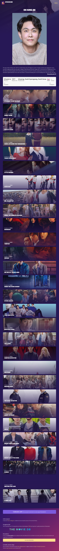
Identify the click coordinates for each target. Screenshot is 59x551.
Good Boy (7, 186)
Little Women (8, 172)
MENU (56, 3)
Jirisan (6, 258)
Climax (6, 472)
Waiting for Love (10, 486)
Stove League (8, 300)
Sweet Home (8, 115)
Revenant (7, 229)
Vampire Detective (10, 358)
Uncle (6, 429)
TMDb (29, 526)
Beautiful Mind (9, 329)
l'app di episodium (9, 548)
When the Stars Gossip (11, 286)
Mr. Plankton (9, 201)
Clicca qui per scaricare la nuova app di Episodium (29, 512)
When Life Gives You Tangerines (14, 144)
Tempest (7, 243)
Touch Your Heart (10, 158)
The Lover (7, 343)
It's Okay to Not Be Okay (12, 101)
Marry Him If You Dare (11, 443)
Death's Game (8, 129)
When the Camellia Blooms (13, 215)
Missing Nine (8, 386)
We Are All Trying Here (11, 272)
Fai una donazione (29, 540)
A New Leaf (7, 500)
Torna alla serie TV (51, 74)
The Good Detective (10, 400)
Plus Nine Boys (9, 315)
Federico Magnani (10, 520)
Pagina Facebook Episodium (39, 546)
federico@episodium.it (21, 546)
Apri (48, 79)
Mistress (7, 372)
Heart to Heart (9, 415)
